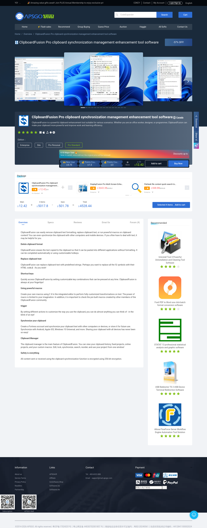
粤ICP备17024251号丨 (62, 526)
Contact (146, 3)
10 (110, 107)
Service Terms (20, 478)
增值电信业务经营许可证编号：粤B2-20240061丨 (127, 526)
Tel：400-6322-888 (93, 474)
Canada (178, 117)
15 (125, 107)
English (189, 3)
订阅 (164, 487)
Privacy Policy (20, 482)
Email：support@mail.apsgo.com (99, 478)
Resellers (18, 486)
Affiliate (52, 478)
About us (18, 474)
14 (122, 107)
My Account (158, 3)
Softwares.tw (54, 486)
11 (113, 107)
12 (116, 107)
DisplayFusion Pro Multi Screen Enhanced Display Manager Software (119, 184)
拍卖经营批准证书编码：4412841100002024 (171, 526)
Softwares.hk (54, 490)
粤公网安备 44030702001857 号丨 (89, 526)
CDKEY (137, 3)
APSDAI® (53, 474)
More (128, 163)
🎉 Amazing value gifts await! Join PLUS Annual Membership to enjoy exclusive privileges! (79, 3)
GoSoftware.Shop (56, 482)
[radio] (19, 132)
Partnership (19, 490)
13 (119, 107)
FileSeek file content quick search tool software (164, 184)
